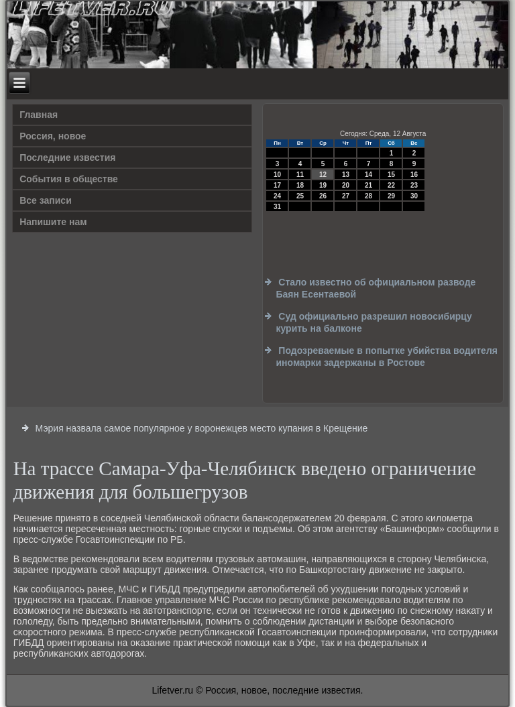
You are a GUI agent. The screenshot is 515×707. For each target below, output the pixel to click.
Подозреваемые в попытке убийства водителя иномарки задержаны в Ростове (387, 356)
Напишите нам (53, 221)
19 (323, 185)
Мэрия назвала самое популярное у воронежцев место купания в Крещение (202, 428)
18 (300, 185)
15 (391, 174)
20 (345, 185)
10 (277, 174)
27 (345, 196)
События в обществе (68, 179)
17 (277, 185)
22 (391, 185)
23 (414, 185)
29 (391, 196)
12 (323, 174)
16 (414, 174)
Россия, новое (52, 136)
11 (300, 174)
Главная (38, 114)
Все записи (45, 200)
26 (323, 196)
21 (368, 185)
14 (368, 174)
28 (368, 196)
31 (277, 206)
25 (300, 196)
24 (277, 196)
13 (345, 174)
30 (414, 196)
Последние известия (67, 157)
